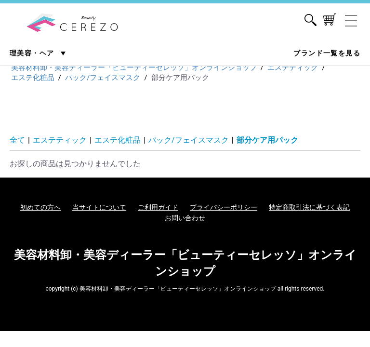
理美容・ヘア (33, 53)
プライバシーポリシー (223, 207)
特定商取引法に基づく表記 (309, 207)
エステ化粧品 (117, 140)
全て (17, 140)
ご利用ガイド (158, 207)
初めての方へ (40, 207)
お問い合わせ (185, 218)
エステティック (60, 140)
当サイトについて (99, 207)
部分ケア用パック (267, 140)
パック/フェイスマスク (188, 140)
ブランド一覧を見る (326, 53)
